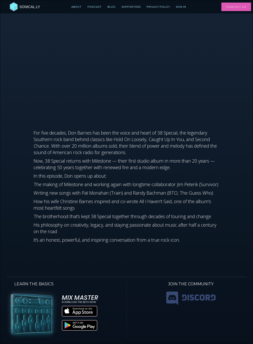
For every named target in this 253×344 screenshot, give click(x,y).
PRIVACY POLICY (158, 6)
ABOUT (76, 6)
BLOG (112, 6)
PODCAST (95, 6)
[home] (24, 7)
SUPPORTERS (131, 6)
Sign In (181, 6)
